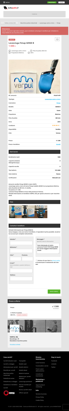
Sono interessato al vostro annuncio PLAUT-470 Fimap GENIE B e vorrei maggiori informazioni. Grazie (48, 248)
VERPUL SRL (14, 337)
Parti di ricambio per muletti (25, 385)
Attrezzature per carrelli (10, 367)
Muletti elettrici (23, 367)
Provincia (24, 255)
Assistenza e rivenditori (10, 384)
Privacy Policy (40, 397)
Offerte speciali (23, 393)
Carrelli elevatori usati (10, 361)
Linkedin (53, 364)
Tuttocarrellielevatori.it (18, 8)
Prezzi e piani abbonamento (40, 370)
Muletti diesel (23, 370)
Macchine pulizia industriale (8, 374)
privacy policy (56, 260)
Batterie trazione (24, 373)
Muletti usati (23, 364)
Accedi (58, 144)
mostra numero (22, 315)
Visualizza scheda (15, 344)
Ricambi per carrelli (9, 370)
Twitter (53, 367)
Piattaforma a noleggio (10, 381)
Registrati (52, 2)
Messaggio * (40, 239)
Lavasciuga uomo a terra (52, 99)
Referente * (13, 247)
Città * (12, 255)
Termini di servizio (41, 394)
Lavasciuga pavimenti (25, 381)
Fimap (58, 103)
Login (61, 2)
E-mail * (12, 263)
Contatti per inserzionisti (39, 375)
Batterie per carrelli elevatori (25, 377)
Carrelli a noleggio (8, 364)
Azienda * (13, 239)
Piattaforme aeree (8, 378)
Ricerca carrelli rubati (25, 389)
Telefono (12, 275)
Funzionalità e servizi (42, 366)
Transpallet (22, 361)
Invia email (54, 291)
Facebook (54, 361)
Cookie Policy (40, 400)
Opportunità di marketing (40, 386)
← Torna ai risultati (9, 23)
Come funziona (40, 363)
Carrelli (5, 388)
